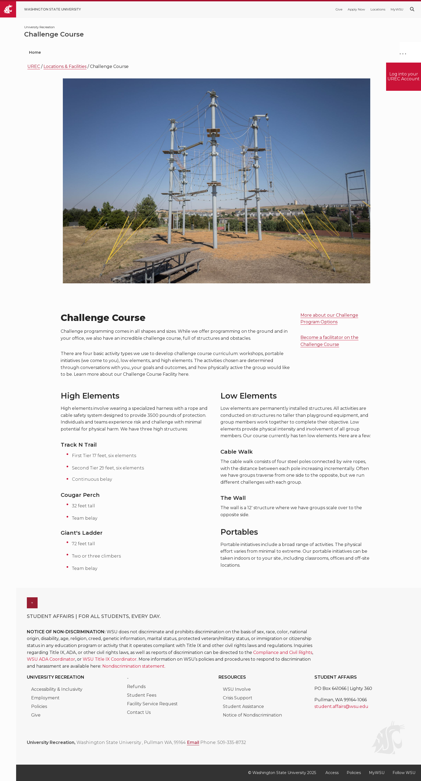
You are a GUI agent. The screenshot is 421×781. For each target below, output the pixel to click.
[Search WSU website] (412, 9)
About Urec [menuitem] (288, 52)
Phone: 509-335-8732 (223, 742)
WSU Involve (237, 689)
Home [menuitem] (35, 52)
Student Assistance (243, 706)
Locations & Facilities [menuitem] (138, 52)
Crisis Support (237, 697)
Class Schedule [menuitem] (336, 52)
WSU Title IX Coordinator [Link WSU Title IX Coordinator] (110, 659)
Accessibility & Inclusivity (57, 689)
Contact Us (139, 712)
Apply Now (356, 9)
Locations (378, 9)
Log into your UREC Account (403, 76)
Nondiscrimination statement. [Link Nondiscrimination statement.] (133, 666)
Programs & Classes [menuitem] (77, 52)
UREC (33, 66)
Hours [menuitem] (252, 52)
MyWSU (397, 9)
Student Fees (141, 695)
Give (338, 9)
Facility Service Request (152, 703)
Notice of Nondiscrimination (252, 715)
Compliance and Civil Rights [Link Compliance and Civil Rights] (282, 652)
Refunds (136, 686)
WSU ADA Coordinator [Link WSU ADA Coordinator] (51, 659)
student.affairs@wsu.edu (341, 706)
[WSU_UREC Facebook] (51, 751)
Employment (45, 697)
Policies (39, 706)
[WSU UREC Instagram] (98, 751)
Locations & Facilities (64, 66)
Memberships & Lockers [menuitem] (203, 52)
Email (193, 742)
